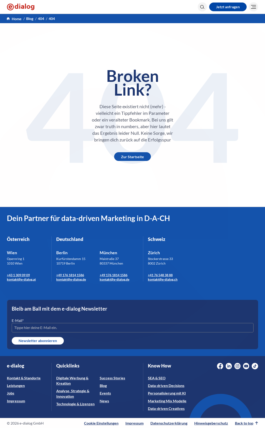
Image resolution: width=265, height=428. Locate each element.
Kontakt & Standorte (24, 378)
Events (105, 393)
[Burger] (253, 6)
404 (41, 18)
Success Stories (112, 378)
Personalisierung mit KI (167, 393)
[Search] (202, 6)
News (104, 401)
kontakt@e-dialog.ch (163, 279)
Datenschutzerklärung (168, 423)
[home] (14, 18)
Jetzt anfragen (228, 7)
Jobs (10, 393)
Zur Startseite (132, 157)
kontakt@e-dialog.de (71, 279)
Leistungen (16, 385)
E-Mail (18, 320)
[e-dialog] (20, 6)
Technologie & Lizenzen (75, 404)
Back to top (246, 423)
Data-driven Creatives (166, 408)
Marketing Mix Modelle (167, 401)
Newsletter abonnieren (38, 340)
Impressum (16, 401)
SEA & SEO (157, 378)
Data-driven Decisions (166, 385)
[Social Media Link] (220, 366)
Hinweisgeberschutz (211, 423)
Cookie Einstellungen (101, 423)
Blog (29, 18)
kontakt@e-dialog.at (21, 279)
